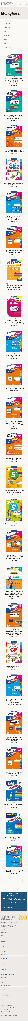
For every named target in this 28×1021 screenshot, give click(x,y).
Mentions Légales (5, 1009)
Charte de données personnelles (8, 1007)
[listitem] (2, 935)
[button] (7, 24)
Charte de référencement (6, 1005)
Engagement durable (5, 1011)
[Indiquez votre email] (12, 908)
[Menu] (23, 3)
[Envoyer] (24, 908)
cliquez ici (16, 903)
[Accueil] (7, 3)
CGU (2, 1013)
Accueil (2, 8)
